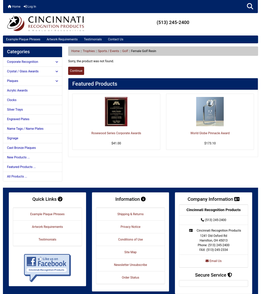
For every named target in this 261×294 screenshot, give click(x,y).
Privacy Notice (130, 227)
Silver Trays (15, 109)
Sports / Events (108, 51)
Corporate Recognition (32, 62)
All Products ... (17, 176)
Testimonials (93, 39)
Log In (30, 6)
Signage (12, 138)
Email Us (214, 261)
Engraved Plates (18, 119)
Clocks (11, 100)
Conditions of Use (130, 239)
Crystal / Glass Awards (32, 71)
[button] (250, 7)
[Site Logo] (45, 23)
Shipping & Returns (130, 214)
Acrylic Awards (17, 90)
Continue (76, 71)
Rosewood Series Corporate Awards (116, 133)
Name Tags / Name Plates (25, 129)
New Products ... (18, 157)
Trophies (89, 51)
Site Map (130, 252)
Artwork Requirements (62, 39)
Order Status (130, 277)
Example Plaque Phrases (23, 39)
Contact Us (115, 39)
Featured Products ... (21, 167)
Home (14, 6)
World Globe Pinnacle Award (210, 133)
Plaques (32, 81)
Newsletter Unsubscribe (130, 265)
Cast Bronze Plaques (21, 148)
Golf (125, 51)
